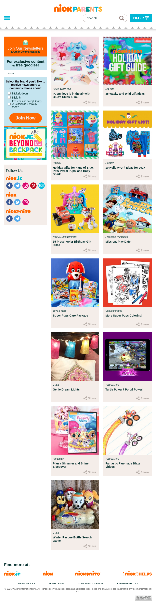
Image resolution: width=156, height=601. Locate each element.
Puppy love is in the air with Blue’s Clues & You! (71, 95)
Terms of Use (56, 584)
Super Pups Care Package (70, 315)
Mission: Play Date (118, 241)
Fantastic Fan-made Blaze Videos (122, 465)
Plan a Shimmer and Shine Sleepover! (71, 465)
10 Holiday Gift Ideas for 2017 (125, 167)
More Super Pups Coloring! (123, 315)
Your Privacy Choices (90, 584)
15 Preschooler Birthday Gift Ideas (72, 243)
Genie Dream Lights (66, 389)
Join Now (26, 117)
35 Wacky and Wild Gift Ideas (125, 93)
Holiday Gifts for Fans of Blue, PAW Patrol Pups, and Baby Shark (73, 171)
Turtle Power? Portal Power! (124, 389)
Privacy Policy (26, 584)
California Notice (127, 584)
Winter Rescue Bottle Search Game (72, 539)
